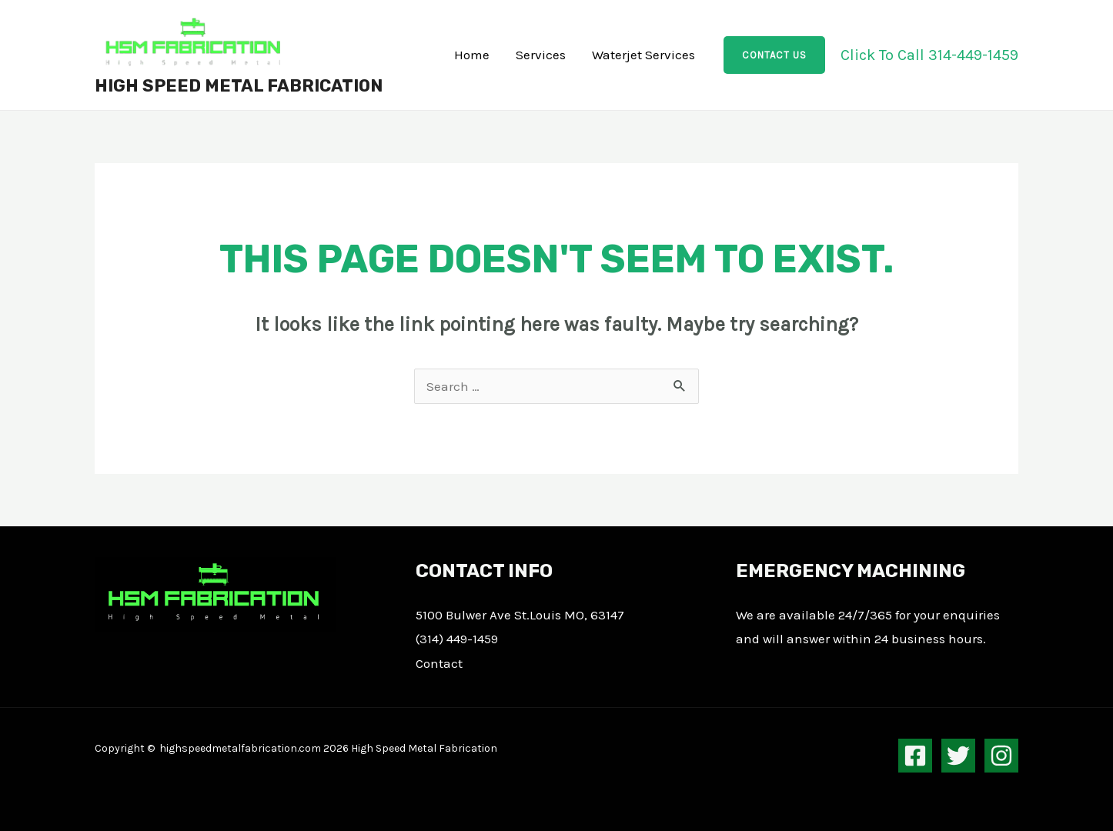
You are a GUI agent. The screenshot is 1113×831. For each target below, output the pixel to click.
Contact (439, 663)
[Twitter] (958, 756)
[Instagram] (1001, 756)
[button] (774, 55)
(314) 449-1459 (457, 638)
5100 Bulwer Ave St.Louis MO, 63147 (520, 614)
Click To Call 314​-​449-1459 (929, 55)
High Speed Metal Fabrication (239, 85)
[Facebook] (915, 756)
